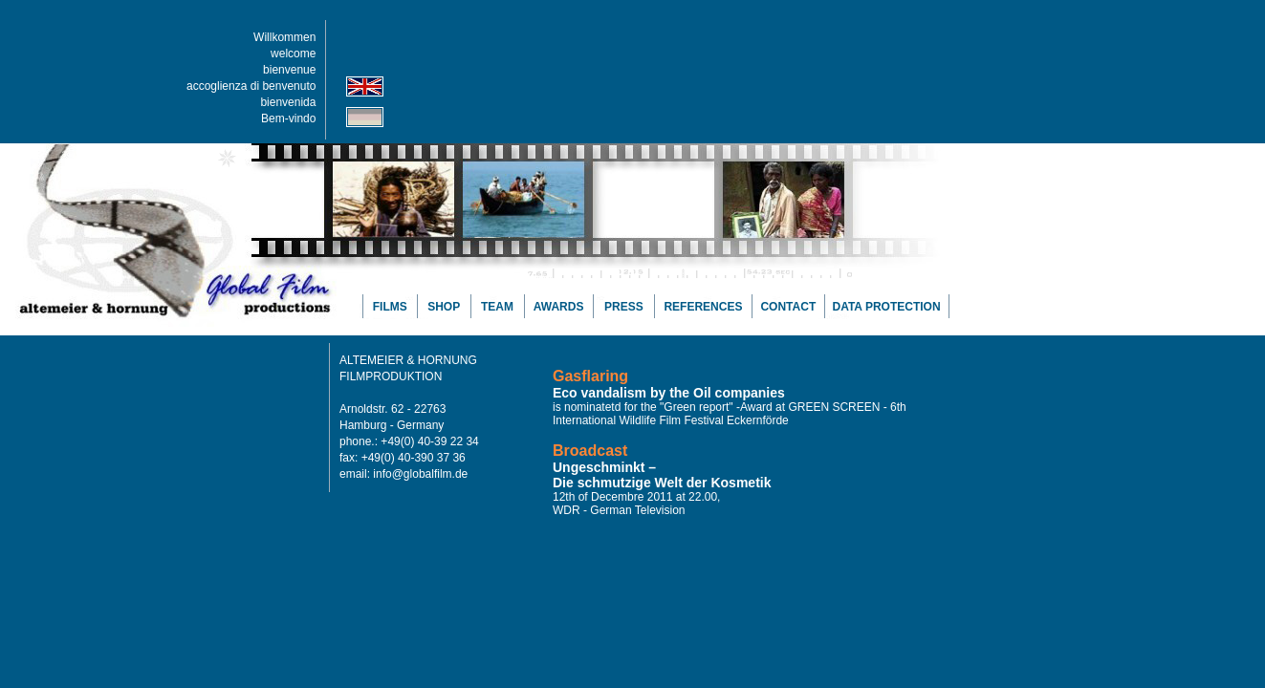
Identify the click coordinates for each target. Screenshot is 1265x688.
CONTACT (788, 306)
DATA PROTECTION (886, 306)
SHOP (443, 306)
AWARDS (559, 306)
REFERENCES (703, 306)
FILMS (390, 306)
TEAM (497, 306)
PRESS (623, 306)
